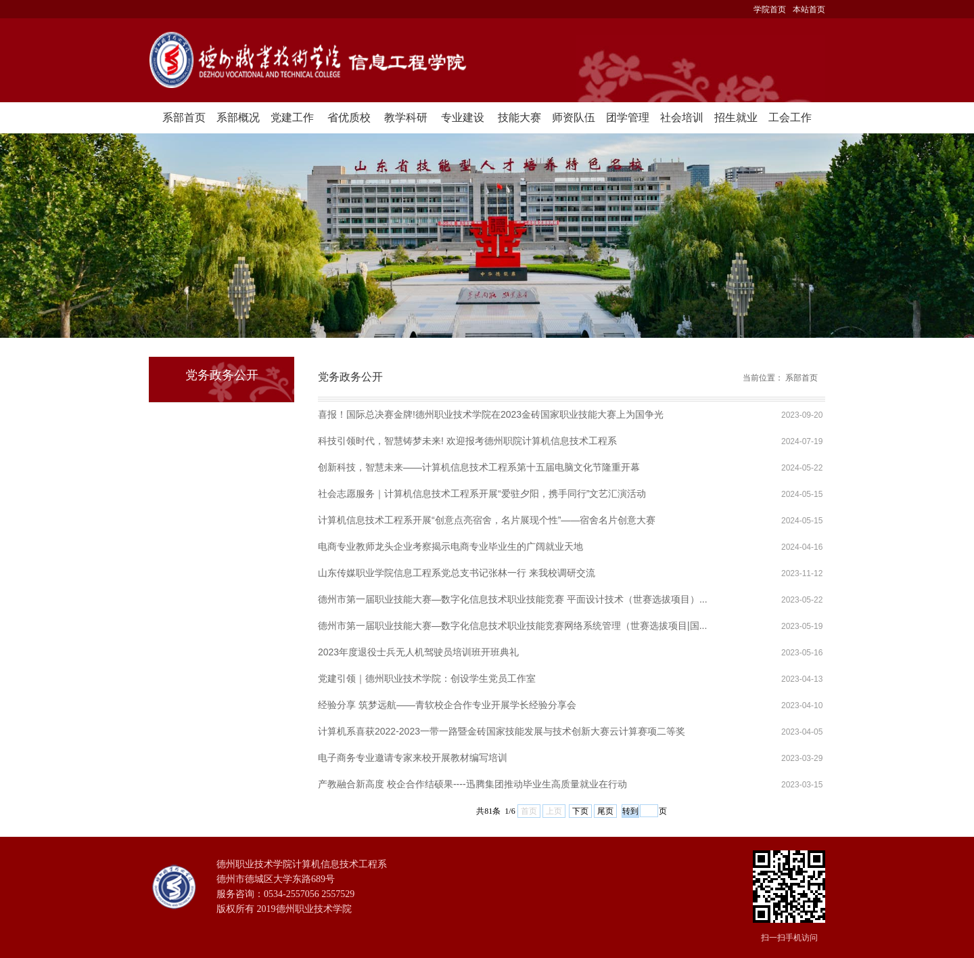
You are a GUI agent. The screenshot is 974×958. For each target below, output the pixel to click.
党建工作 (292, 117)
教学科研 (405, 117)
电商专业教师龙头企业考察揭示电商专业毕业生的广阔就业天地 (450, 546)
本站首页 (809, 9)
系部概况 (238, 117)
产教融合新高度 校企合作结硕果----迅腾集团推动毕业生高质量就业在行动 (472, 784)
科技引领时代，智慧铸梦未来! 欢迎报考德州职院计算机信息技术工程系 (467, 440)
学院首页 (769, 9)
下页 (580, 811)
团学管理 (627, 117)
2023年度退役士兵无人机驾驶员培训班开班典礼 (418, 652)
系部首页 (184, 117)
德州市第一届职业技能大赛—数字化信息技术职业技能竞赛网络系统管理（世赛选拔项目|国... (512, 625)
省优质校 (349, 117)
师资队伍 (573, 117)
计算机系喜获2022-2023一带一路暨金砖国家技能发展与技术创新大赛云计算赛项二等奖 (501, 731)
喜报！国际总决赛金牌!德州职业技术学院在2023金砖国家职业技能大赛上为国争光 (491, 414)
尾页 (605, 811)
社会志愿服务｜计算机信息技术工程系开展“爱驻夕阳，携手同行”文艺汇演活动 (482, 493)
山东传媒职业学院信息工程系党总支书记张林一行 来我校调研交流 (456, 572)
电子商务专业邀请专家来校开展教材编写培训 (412, 757)
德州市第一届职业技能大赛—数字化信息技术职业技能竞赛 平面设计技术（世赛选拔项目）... (513, 599)
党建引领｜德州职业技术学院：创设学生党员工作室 (427, 678)
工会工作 (790, 117)
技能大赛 (519, 117)
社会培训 (681, 117)
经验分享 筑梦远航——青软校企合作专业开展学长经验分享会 (447, 704)
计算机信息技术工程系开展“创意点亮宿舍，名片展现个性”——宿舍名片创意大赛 (486, 520)
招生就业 (736, 117)
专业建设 (462, 117)
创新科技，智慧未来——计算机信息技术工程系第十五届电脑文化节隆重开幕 (479, 467)
